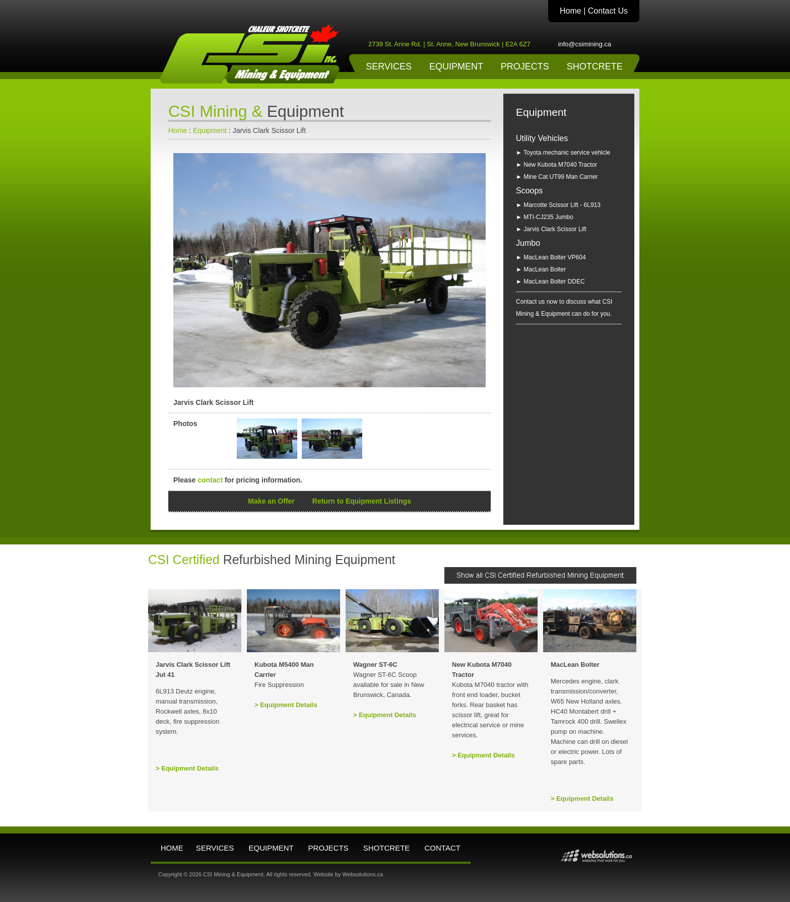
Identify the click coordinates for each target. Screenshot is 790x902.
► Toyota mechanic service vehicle (563, 152)
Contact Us (608, 11)
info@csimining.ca (584, 44)
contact (210, 480)
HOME (172, 848)
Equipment (210, 130)
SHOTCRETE (595, 66)
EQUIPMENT (456, 66)
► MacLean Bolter (541, 269)
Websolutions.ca (363, 874)
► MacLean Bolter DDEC (550, 281)
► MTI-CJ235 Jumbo (544, 217)
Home (570, 11)
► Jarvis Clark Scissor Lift (551, 229)
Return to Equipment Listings (361, 501)
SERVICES (389, 66)
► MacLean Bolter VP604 (551, 257)
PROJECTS (525, 66)
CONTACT (442, 848)
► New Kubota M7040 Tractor (556, 164)
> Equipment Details (187, 768)
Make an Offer (271, 501)
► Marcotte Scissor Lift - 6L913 (558, 205)
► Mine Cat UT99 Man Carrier (557, 176)
